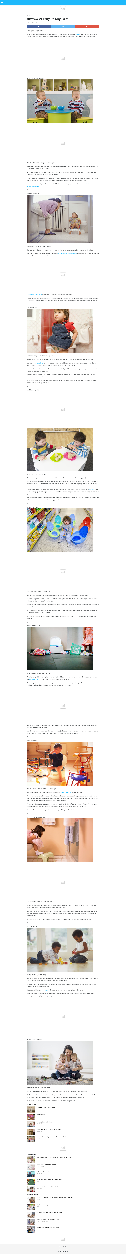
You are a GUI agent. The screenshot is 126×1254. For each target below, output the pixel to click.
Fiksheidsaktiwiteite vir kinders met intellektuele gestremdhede (54, 1157)
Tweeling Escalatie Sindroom (44, 1122)
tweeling (78, 34)
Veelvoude (29, 15)
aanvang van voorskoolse (34, 294)
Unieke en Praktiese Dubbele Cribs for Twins (49, 1129)
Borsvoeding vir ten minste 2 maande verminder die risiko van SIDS (55, 1197)
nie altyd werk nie (66, 792)
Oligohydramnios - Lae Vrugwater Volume (48, 1219)
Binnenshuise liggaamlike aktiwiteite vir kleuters (50, 1187)
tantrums (91, 489)
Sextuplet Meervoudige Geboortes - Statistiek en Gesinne (52, 1137)
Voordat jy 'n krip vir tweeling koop (46, 1107)
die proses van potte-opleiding (67, 253)
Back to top (63, 1246)
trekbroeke (46, 990)
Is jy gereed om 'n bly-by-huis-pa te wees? (48, 1227)
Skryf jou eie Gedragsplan (44, 1205)
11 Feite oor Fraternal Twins (44, 1172)
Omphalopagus (41, 1114)
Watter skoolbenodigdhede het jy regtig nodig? (49, 1179)
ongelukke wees (34, 679)
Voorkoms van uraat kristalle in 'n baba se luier (49, 1212)
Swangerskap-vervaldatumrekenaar (46, 1164)
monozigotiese (38, 363)
